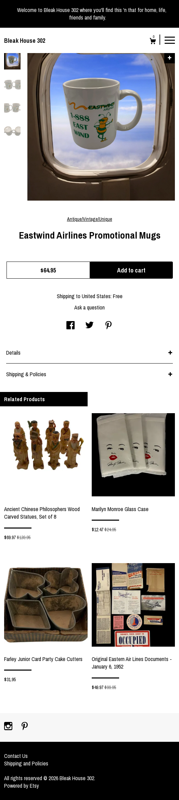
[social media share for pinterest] (108, 326)
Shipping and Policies (26, 763)
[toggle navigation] (170, 40)
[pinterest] (25, 727)
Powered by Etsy (21, 785)
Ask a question (89, 307)
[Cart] (153, 42)
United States (96, 296)
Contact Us (16, 756)
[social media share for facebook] (70, 326)
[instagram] (9, 727)
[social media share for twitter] (89, 326)
